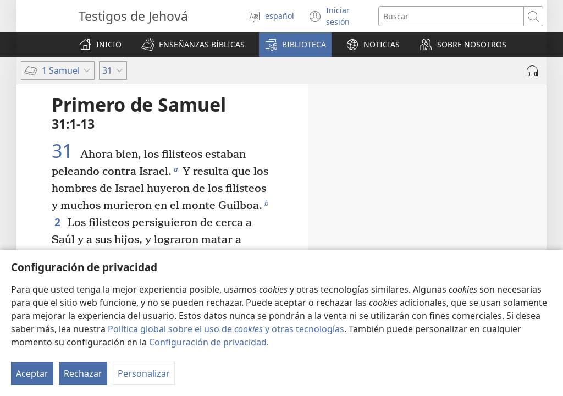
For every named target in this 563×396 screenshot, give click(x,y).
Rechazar (83, 373)
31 (65, 150)
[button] (193, 44)
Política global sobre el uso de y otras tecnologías (226, 329)
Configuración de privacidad (208, 342)
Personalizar (144, 373)
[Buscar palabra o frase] (451, 16)
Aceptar (32, 373)
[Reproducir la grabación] (532, 71)
